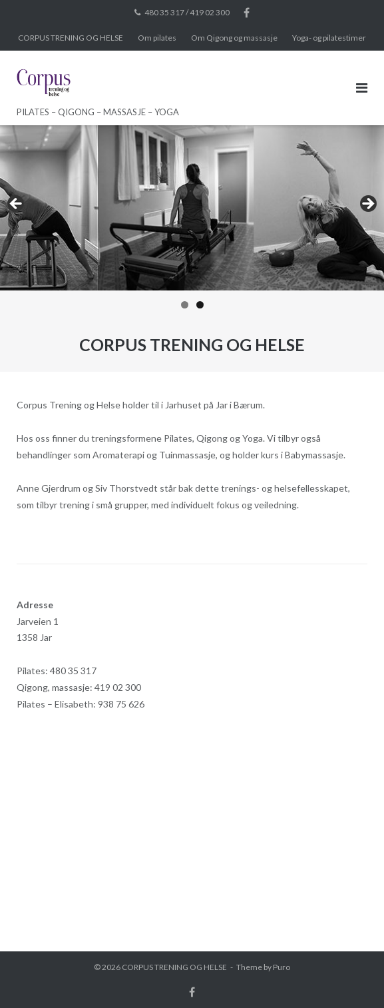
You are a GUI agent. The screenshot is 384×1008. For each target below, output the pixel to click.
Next (367, 205)
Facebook (247, 12)
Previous (17, 205)
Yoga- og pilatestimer (329, 38)
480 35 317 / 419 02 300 (187, 12)
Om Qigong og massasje (234, 38)
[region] (192, 221)
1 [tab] (184, 304)
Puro (281, 967)
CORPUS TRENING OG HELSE (70, 38)
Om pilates (157, 38)
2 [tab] (200, 304)
